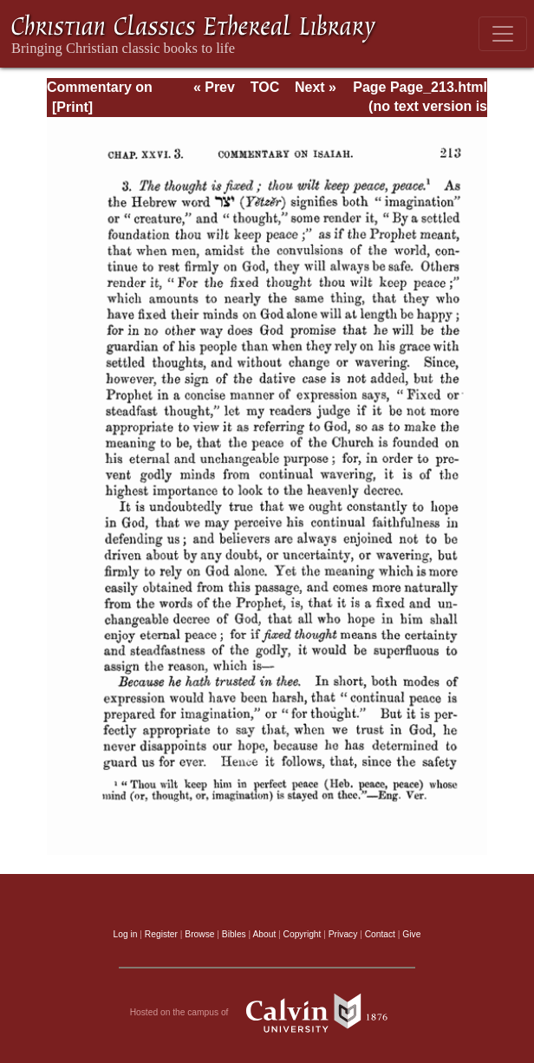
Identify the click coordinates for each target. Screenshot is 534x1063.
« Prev (214, 87)
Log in (126, 934)
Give (411, 934)
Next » (315, 87)
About (264, 934)
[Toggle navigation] (503, 33)
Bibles (234, 934)
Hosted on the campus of (267, 1012)
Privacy (343, 934)
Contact (380, 934)
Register (161, 934)
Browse (199, 934)
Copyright (302, 934)
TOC (265, 87)
